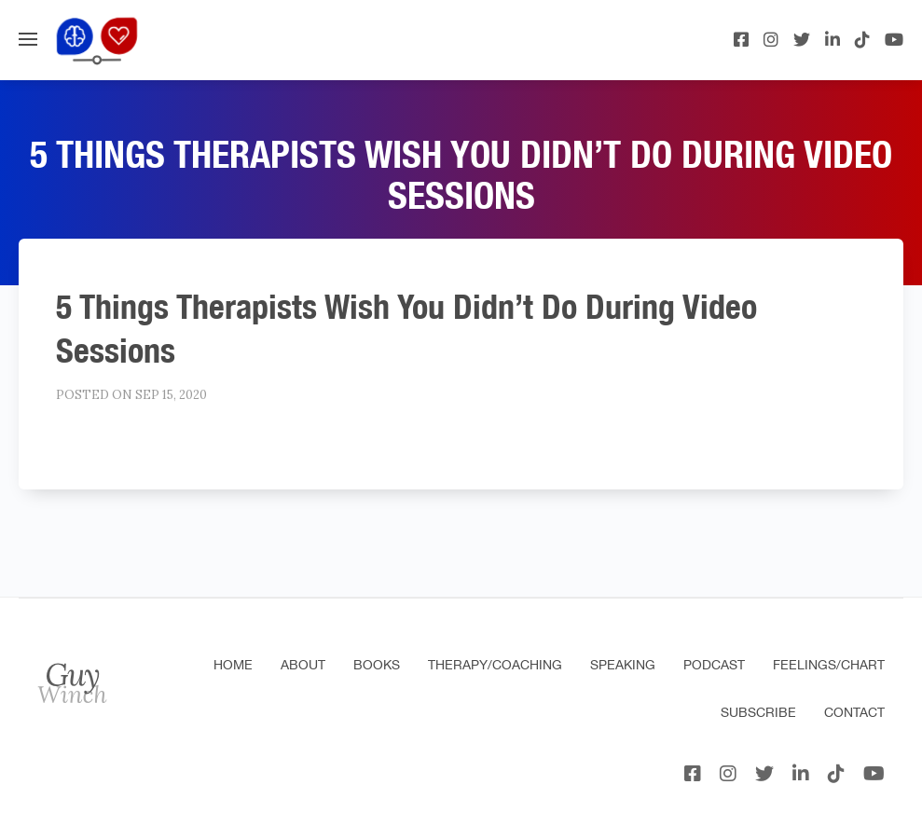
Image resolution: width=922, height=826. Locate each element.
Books (376, 664)
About (303, 664)
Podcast (714, 664)
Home (233, 664)
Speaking (622, 664)
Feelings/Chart (829, 664)
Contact (854, 712)
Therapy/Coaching (495, 664)
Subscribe (758, 712)
